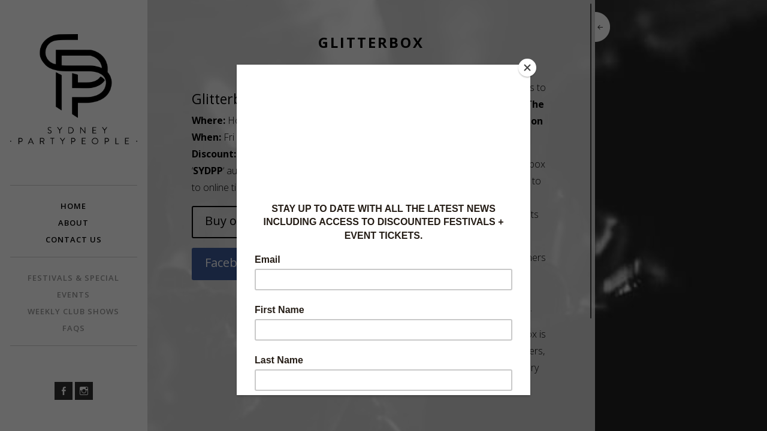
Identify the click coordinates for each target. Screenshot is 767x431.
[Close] (527, 68)
